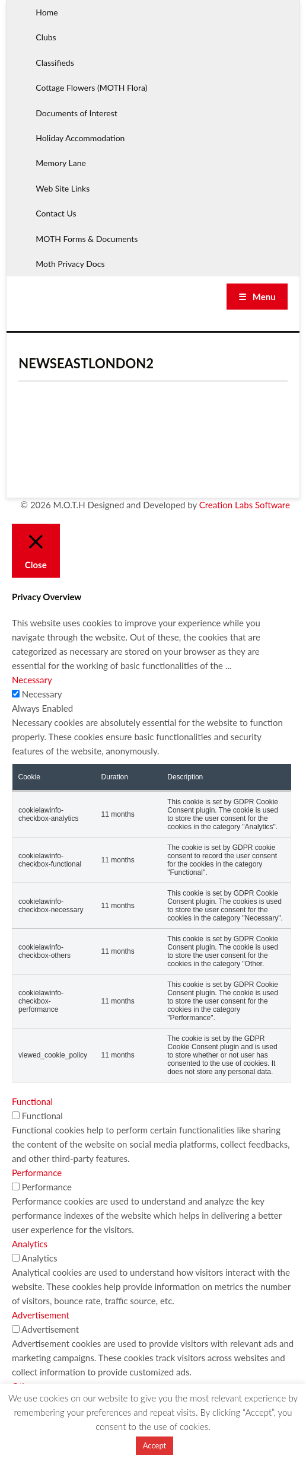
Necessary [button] (32, 679)
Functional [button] (32, 1101)
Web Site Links (63, 188)
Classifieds (55, 63)
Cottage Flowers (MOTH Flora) (91, 87)
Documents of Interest (76, 113)
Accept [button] (155, 1445)
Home (47, 12)
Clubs (46, 37)
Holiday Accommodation (80, 138)
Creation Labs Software (244, 504)
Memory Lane (61, 163)
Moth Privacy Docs (70, 264)
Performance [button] (37, 1172)
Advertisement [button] (40, 1315)
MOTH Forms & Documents (87, 239)
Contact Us (56, 213)
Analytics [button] (29, 1243)
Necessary (42, 694)
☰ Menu (257, 296)
